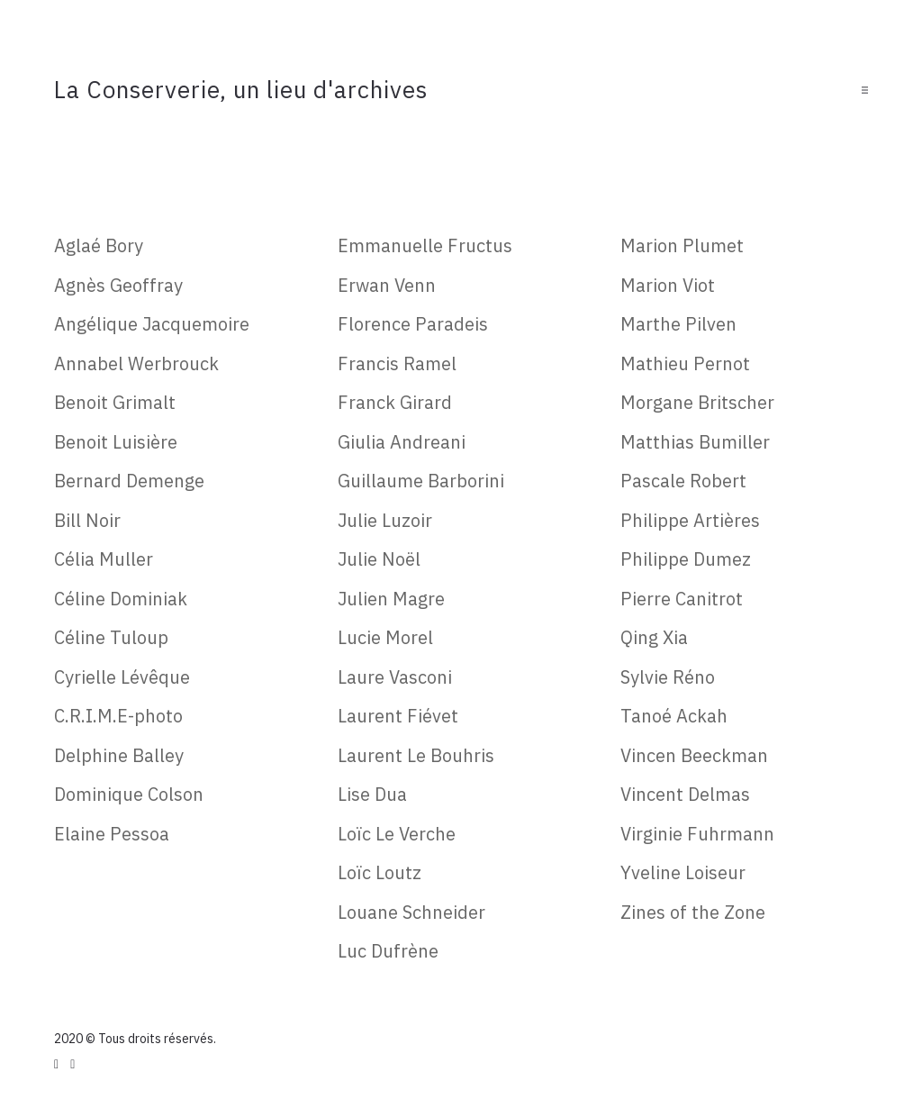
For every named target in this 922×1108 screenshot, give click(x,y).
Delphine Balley (119, 755)
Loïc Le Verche (397, 834)
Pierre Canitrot (681, 598)
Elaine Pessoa (111, 834)
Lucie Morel (385, 637)
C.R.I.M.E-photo (118, 716)
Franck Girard (395, 402)
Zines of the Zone (692, 912)
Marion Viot (667, 285)
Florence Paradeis (413, 324)
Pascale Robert (683, 480)
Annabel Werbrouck (136, 363)
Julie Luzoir (385, 520)
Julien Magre (391, 598)
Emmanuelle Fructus (425, 245)
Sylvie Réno (667, 677)
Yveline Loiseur (683, 872)
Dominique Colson (128, 794)
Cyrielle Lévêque (122, 677)
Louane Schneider (411, 912)
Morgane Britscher (697, 402)
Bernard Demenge (129, 480)
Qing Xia (654, 637)
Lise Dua (372, 794)
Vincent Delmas (685, 794)
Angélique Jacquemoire (151, 324)
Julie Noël (379, 559)
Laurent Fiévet (398, 716)
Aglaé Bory (98, 245)
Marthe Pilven (678, 324)
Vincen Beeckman (694, 755)
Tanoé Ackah (674, 716)
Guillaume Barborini (421, 480)
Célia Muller (103, 559)
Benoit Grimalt (115, 402)
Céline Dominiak (120, 598)
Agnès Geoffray (118, 285)
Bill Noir (87, 520)
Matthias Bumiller (695, 442)
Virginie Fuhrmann (697, 834)
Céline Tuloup (111, 637)
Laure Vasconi (395, 677)
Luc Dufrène (388, 951)
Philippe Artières (690, 520)
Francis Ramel (397, 363)
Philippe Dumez (685, 559)
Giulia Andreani (402, 442)
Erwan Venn (387, 285)
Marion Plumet (682, 245)
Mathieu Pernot (685, 363)
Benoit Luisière (115, 442)
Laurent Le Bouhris (416, 755)
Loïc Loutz (379, 872)
